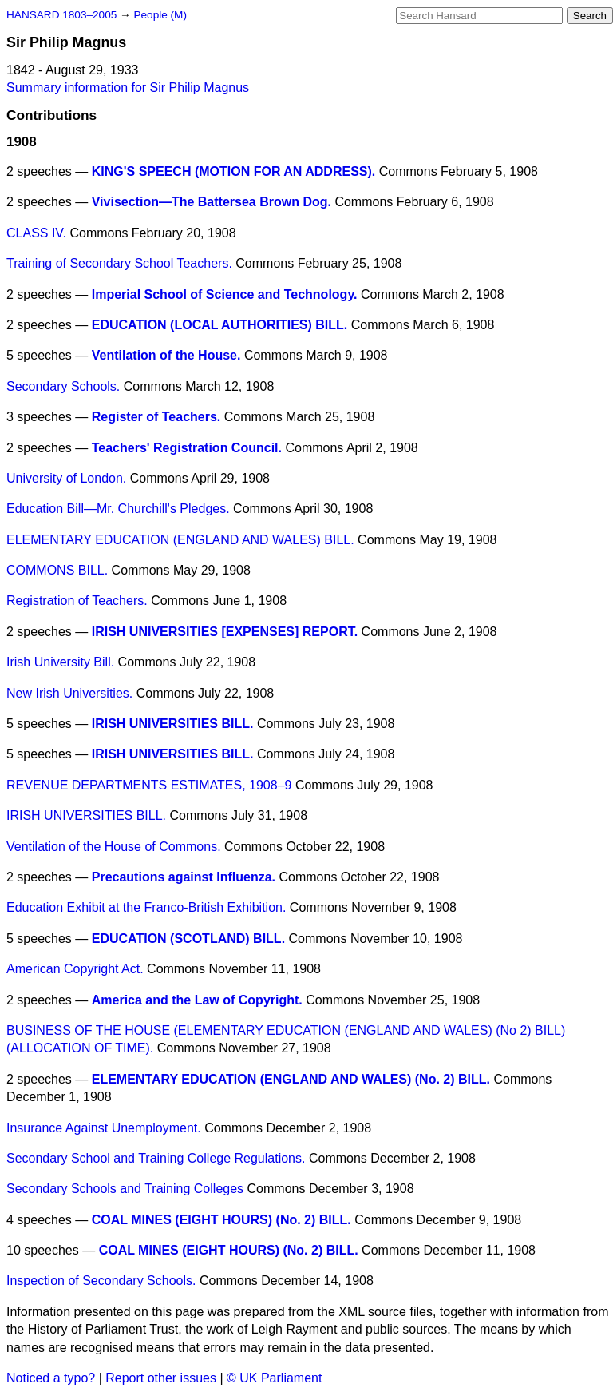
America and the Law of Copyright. (197, 1000)
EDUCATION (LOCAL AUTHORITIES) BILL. (220, 325)
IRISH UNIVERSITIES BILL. (173, 723)
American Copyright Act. (75, 969)
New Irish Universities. (69, 693)
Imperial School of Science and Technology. (225, 294)
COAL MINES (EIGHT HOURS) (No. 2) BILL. (221, 1220)
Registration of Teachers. (77, 600)
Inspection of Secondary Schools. (101, 1280)
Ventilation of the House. (166, 355)
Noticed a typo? (50, 1378)
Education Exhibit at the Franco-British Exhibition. (146, 907)
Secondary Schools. (63, 386)
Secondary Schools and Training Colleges (124, 1188)
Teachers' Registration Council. (187, 448)
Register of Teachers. (156, 417)
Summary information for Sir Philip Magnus (127, 87)
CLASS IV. (36, 233)
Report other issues (160, 1378)
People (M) (159, 15)
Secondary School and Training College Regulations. (155, 1158)
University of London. (66, 478)
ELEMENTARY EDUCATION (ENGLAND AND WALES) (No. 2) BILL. (291, 1079)
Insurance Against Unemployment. (103, 1128)
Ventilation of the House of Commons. (113, 846)
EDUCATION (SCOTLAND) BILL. (188, 938)
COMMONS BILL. (57, 570)
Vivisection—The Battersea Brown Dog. (211, 202)
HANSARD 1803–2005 (61, 15)
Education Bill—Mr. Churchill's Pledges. (118, 508)
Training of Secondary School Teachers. (119, 263)
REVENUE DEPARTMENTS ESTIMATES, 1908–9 (148, 785)
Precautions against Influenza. (183, 877)
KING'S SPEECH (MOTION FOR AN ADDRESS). (234, 171)
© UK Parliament (274, 1378)
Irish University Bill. (60, 662)
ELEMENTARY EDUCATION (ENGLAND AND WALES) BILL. (180, 540)
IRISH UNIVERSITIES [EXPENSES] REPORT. (225, 631)
